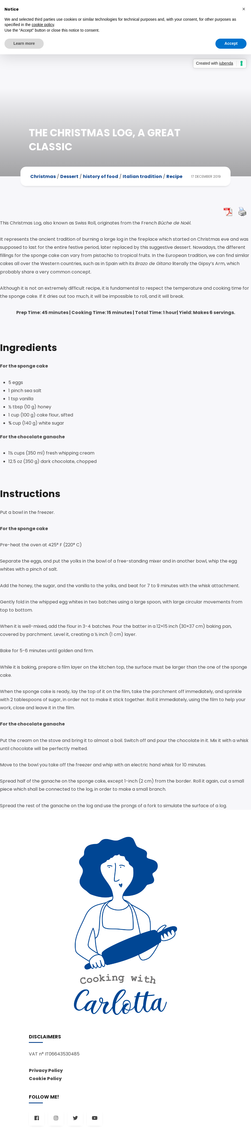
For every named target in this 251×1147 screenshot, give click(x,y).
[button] (243, 8)
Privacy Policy (46, 1070)
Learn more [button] (24, 43)
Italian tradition (142, 176)
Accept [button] (231, 43)
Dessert (69, 176)
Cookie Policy (45, 1078)
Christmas (43, 176)
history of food (100, 176)
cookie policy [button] (43, 24)
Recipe (174, 176)
